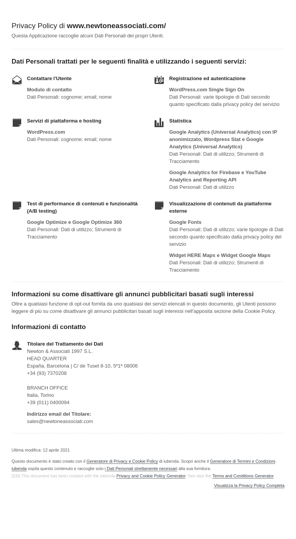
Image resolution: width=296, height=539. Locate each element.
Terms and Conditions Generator (242, 476)
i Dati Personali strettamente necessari (141, 468)
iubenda (19, 468)
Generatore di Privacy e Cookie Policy (122, 461)
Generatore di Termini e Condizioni (242, 461)
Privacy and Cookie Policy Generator (150, 476)
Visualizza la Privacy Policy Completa (249, 486)
